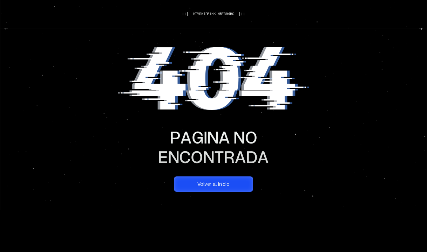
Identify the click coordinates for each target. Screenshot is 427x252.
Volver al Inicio (213, 184)
